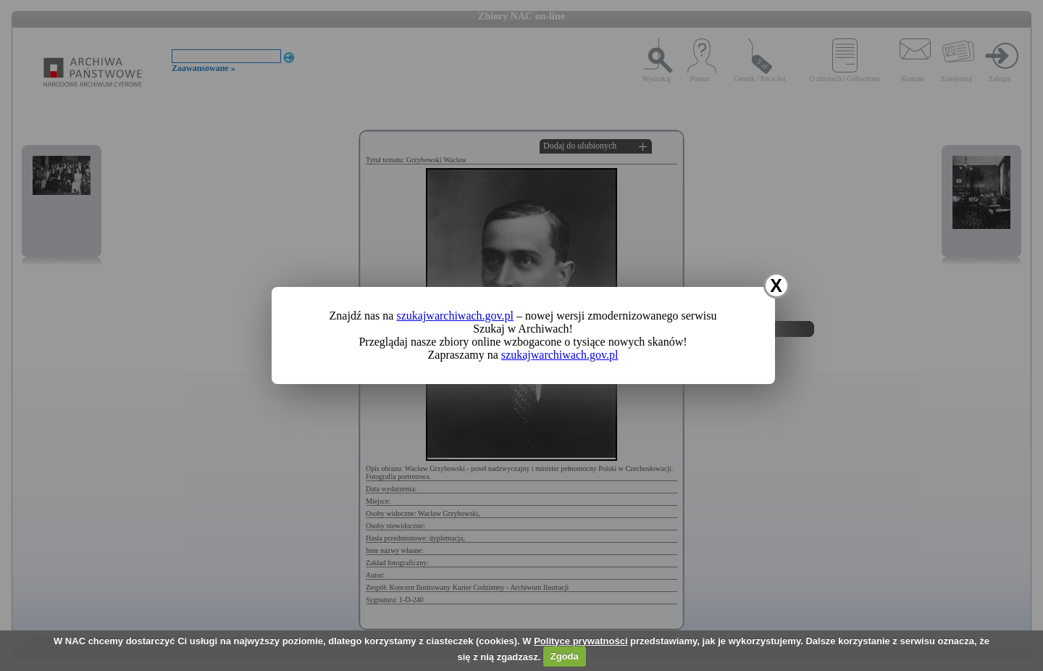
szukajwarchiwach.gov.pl (455, 315)
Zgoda (564, 656)
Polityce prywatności (580, 640)
